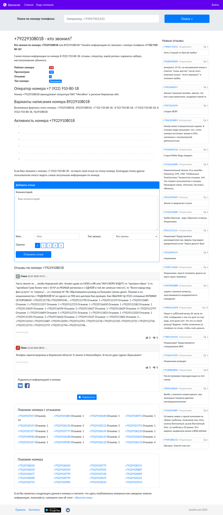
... (47, 276)
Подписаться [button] (87, 397)
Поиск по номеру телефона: (36, 19)
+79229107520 (98, 473)
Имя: (18, 236)
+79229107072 (26, 416)
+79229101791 (133, 425)
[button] (187, 19)
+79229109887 (133, 469)
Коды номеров (44, 4)
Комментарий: (24, 192)
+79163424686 (170, 164)
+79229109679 (98, 478)
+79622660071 (170, 87)
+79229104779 (98, 465)
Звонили (11, 4)
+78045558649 (170, 388)
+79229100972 (133, 416)
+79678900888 (170, 285)
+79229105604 (133, 436)
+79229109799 (62, 478)
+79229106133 (98, 436)
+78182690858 (170, 61)
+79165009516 (170, 149)
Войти (215, 4)
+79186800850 (170, 370)
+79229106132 (98, 442)
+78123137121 (170, 230)
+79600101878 (170, 307)
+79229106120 (133, 431)
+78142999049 (170, 197)
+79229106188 (62, 436)
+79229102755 (26, 482)
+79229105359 (62, 469)
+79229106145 (98, 431)
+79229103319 (133, 482)
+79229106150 (62, 425)
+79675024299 (170, 105)
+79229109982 (62, 442)
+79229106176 (133, 442)
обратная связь (83, 497)
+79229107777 (62, 431)
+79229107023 (98, 469)
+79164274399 (170, 355)
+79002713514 (170, 46)
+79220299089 (170, 410)
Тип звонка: (94, 236)
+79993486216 (170, 439)
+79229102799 (62, 473)
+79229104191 (26, 425)
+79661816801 (170, 120)
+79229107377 (26, 431)
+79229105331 (133, 478)
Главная (29, 4)
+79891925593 (170, 336)
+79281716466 (170, 267)
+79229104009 (133, 473)
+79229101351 (26, 442)
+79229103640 (98, 416)
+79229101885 (62, 416)
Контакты (34, 509)
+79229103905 (62, 482)
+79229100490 (26, 478)
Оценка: (20, 244)
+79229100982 (26, 436)
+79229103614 (98, 482)
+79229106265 (62, 465)
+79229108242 (26, 465)
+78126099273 (170, 252)
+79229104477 (26, 473)
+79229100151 (133, 465)
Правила (20, 509)
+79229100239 (26, 469)
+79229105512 (98, 425)
